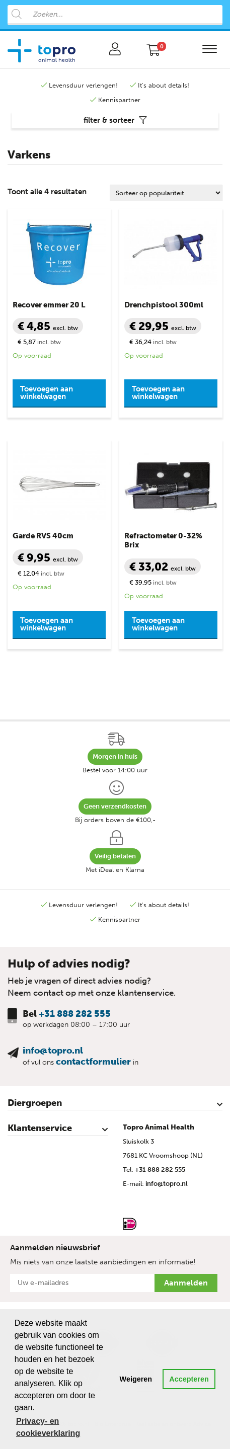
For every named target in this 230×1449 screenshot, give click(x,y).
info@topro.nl (53, 1050)
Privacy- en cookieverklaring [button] (48, 1427)
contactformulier (93, 1061)
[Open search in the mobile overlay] (115, 15)
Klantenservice (40, 1128)
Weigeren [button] (136, 1379)
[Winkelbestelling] (166, 193)
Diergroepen (35, 1102)
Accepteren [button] (188, 1379)
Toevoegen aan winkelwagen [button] (46, 392)
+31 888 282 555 (75, 1013)
